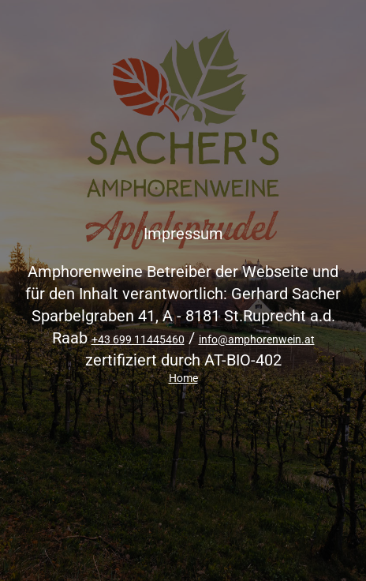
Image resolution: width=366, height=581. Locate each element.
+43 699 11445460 (138, 340)
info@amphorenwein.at (257, 340)
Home (183, 378)
